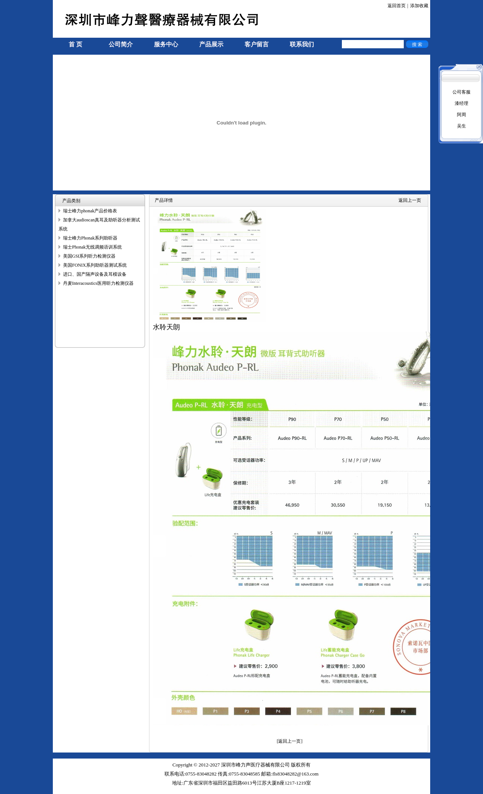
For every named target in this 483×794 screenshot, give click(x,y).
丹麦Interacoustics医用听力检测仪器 (98, 283)
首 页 (75, 44)
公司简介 (121, 44)
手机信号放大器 (69, 790)
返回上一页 (409, 200)
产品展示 (211, 44)
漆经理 (461, 103)
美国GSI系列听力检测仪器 (89, 256)
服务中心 (166, 44)
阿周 (461, 114)
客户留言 (257, 44)
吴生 (461, 126)
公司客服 (461, 92)
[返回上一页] (290, 741)
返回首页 (397, 5)
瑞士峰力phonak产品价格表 (90, 210)
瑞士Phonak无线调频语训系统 (92, 247)
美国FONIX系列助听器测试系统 (95, 265)
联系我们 (302, 44)
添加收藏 (419, 5)
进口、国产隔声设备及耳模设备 (94, 274)
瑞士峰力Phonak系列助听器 (90, 238)
